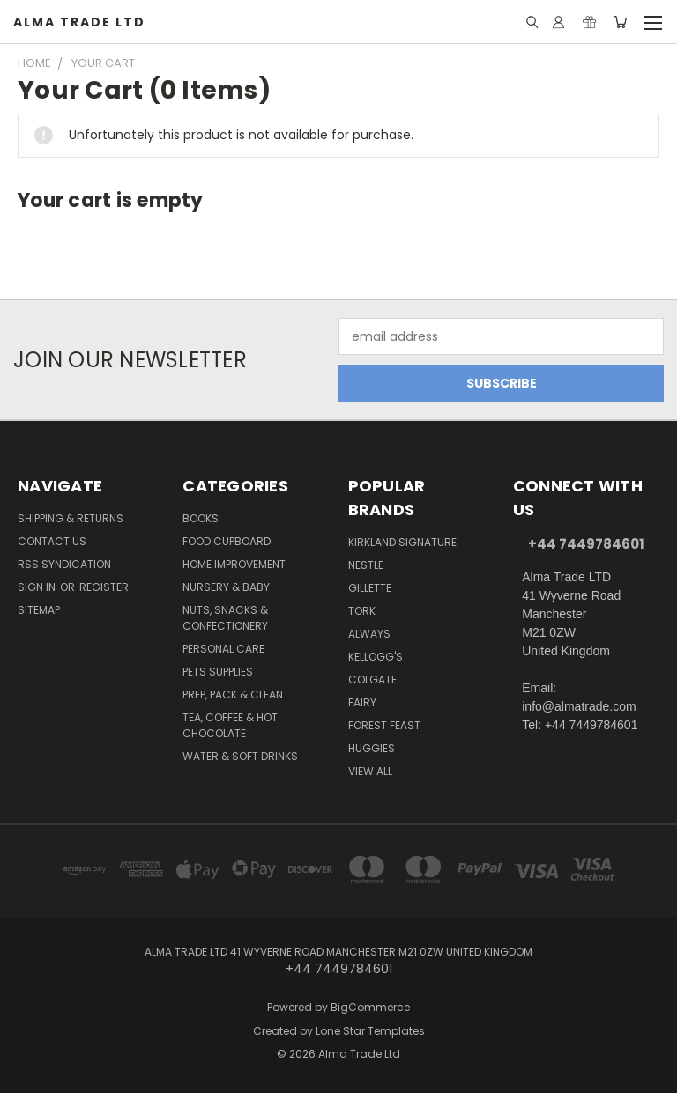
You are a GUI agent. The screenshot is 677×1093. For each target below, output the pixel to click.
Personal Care (223, 648)
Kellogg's (375, 656)
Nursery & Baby (226, 587)
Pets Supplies (217, 671)
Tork (362, 610)
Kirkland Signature (402, 542)
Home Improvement (234, 564)
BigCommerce (370, 1007)
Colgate (372, 679)
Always (369, 633)
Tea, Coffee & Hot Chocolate (230, 725)
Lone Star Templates (370, 1030)
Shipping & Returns (70, 518)
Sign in (38, 587)
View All (370, 771)
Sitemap (39, 609)
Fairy (362, 702)
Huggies (371, 748)
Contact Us (52, 541)
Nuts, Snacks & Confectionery (225, 617)
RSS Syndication (64, 564)
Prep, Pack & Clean (232, 694)
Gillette (369, 587)
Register (104, 587)
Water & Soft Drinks (240, 756)
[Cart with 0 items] (620, 22)
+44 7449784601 (586, 544)
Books (200, 518)
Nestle (365, 565)
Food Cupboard (226, 541)
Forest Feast (384, 725)
